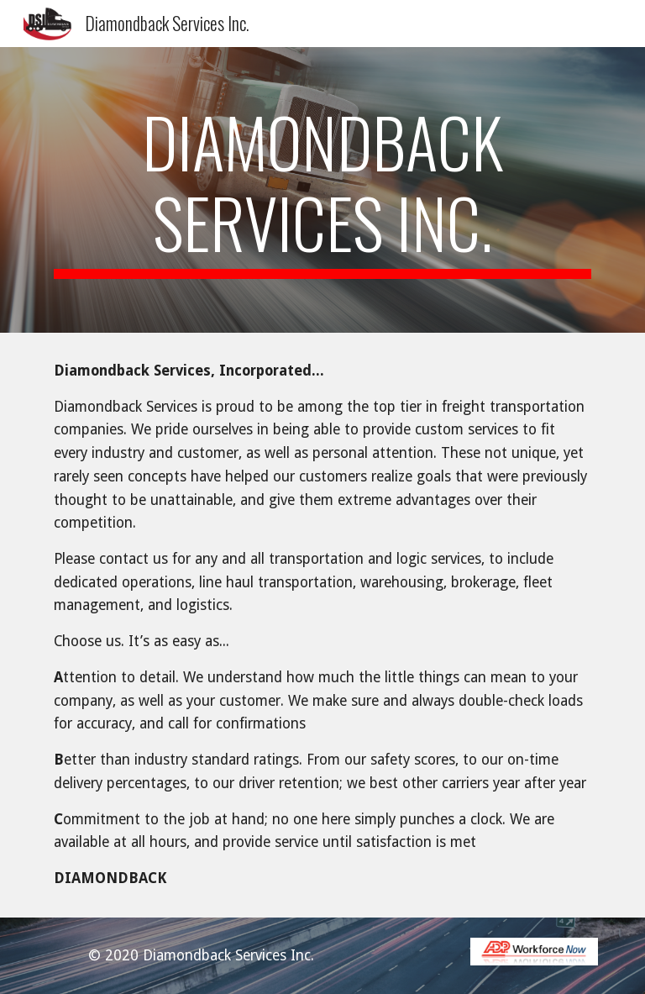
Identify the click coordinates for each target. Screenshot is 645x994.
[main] (322, 190)
